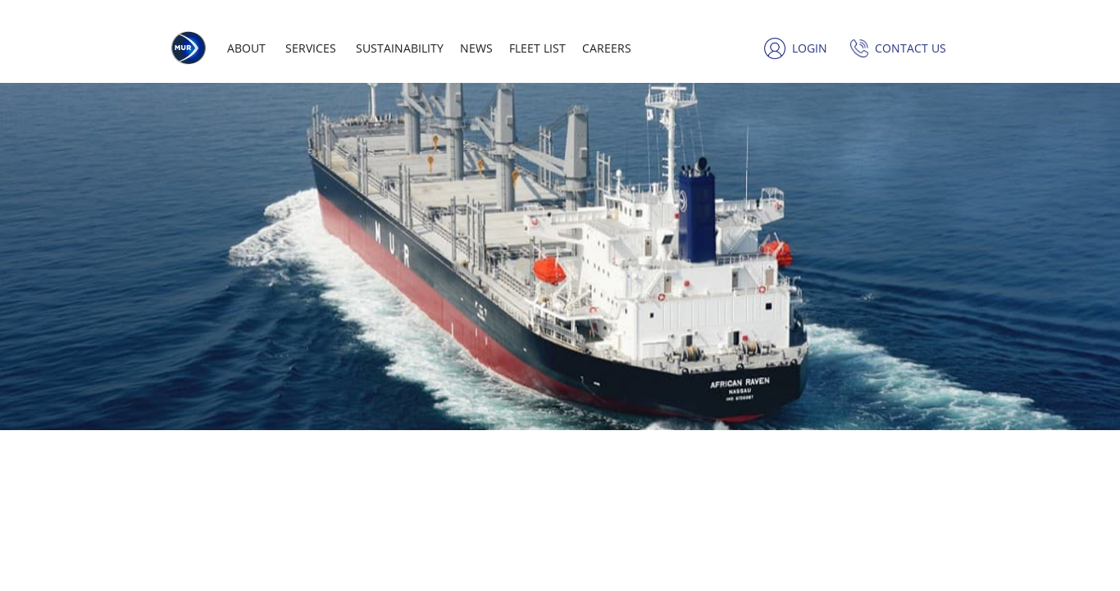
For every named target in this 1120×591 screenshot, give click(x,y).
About (246, 48)
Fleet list (537, 48)
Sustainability (400, 48)
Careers (606, 48)
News (476, 48)
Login (809, 48)
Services (310, 48)
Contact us (910, 48)
